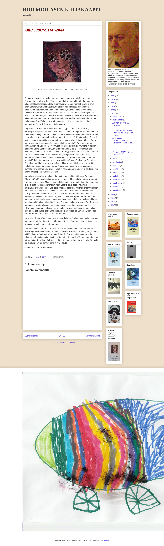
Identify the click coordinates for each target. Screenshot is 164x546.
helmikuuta (117, 187)
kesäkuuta (117, 173)
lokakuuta (117, 159)
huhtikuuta (117, 180)
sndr (89, 541)
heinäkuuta (117, 169)
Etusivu (62, 336)
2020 (113, 195)
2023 (113, 106)
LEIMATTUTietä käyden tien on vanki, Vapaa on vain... (122, 133)
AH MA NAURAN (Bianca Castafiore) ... (122, 153)
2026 (113, 96)
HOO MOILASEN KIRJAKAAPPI (62, 10)
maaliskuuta (118, 183)
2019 (113, 198)
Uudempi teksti (31, 336)
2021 (113, 113)
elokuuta (116, 166)
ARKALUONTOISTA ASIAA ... (122, 125)
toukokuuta (117, 176)
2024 (113, 103)
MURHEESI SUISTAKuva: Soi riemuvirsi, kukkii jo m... (122, 141)
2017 (113, 205)
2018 (113, 201)
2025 (113, 99)
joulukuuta (117, 116)
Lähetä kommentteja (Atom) (64, 342)
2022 (113, 110)
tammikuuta (117, 190)
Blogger (106, 541)
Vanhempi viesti (93, 336)
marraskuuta (118, 120)
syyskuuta (117, 162)
